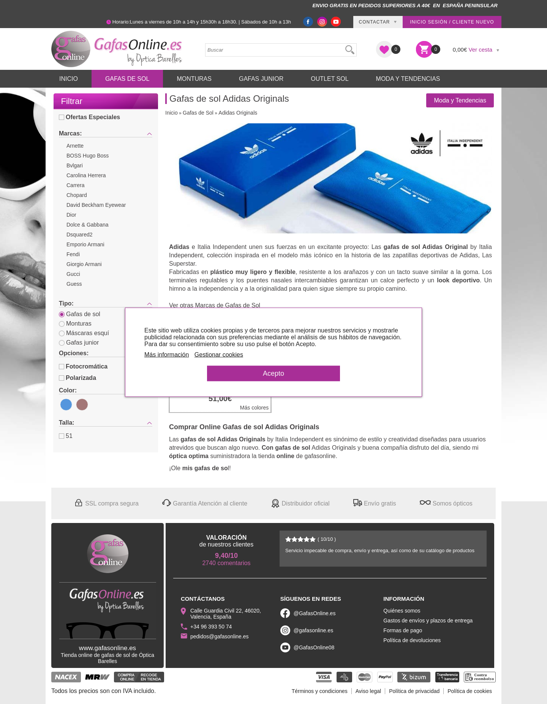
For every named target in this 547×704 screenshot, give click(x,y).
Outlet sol (329, 79)
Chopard (76, 195)
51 (66, 436)
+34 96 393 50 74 (211, 627)
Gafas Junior (261, 79)
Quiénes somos (401, 611)
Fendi (73, 254)
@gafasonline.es (314, 630)
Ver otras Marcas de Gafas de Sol (214, 305)
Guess (74, 284)
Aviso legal (368, 691)
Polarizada (77, 378)
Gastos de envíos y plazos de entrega (428, 620)
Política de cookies (469, 691)
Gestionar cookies (218, 354)
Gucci (73, 274)
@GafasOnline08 (314, 647)
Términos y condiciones (320, 691)
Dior (71, 215)
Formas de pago (402, 630)
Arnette (75, 146)
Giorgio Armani (84, 264)
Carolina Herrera (86, 175)
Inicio (68, 79)
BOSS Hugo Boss (87, 156)
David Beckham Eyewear (96, 205)
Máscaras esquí (84, 333)
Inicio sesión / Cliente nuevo (452, 22)
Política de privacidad (414, 691)
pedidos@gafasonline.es (219, 636)
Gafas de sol (79, 314)
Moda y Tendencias (408, 79)
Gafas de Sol (127, 79)
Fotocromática (83, 366)
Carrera (75, 185)
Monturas (194, 79)
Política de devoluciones (412, 640)
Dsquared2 (79, 235)
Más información (166, 354)
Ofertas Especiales (89, 117)
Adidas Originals (237, 113)
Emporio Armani (85, 244)
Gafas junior (79, 342)
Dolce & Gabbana (87, 225)
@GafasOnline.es (315, 613)
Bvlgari (74, 165)
